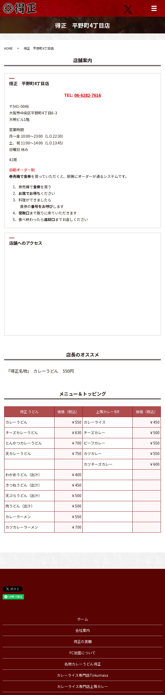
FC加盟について (82, 652)
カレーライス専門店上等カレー (82, 686)
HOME (8, 48)
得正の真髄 (83, 641)
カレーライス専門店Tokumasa (82, 675)
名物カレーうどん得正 (82, 664)
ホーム (82, 619)
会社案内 (82, 630)
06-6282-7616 (87, 95)
